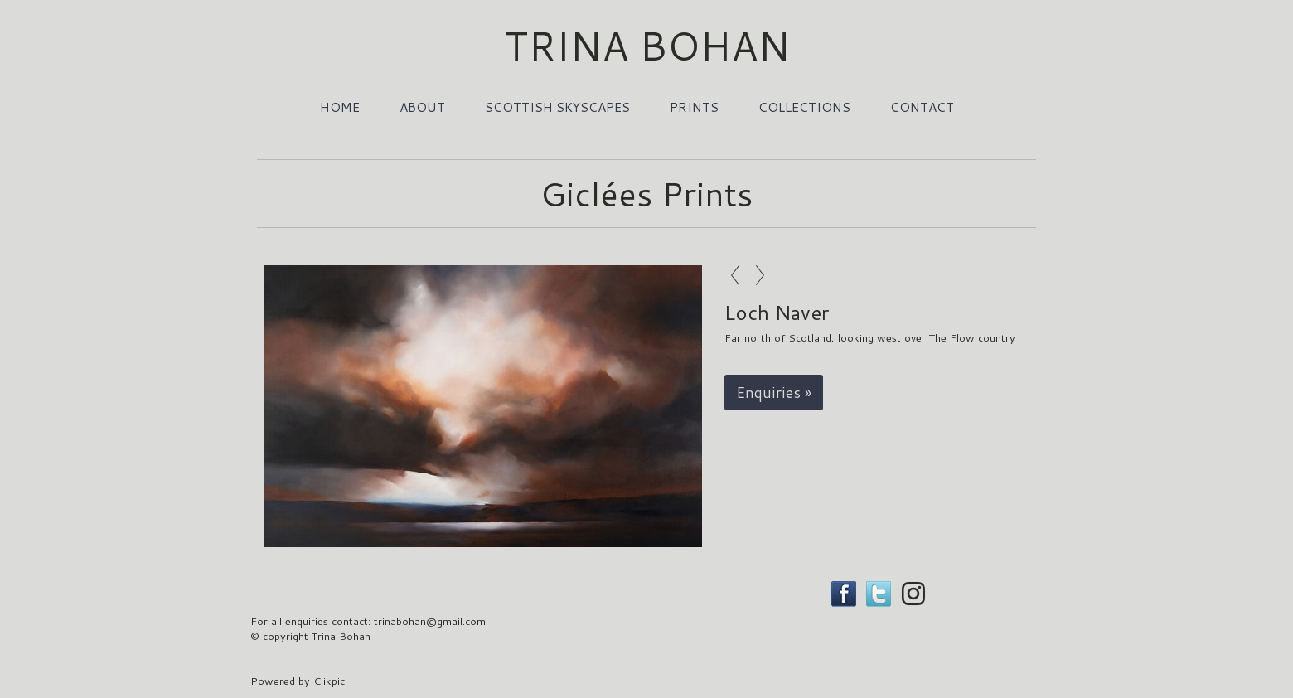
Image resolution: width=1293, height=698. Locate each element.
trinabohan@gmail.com (430, 620)
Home (340, 107)
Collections (804, 107)
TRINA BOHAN (647, 45)
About (422, 107)
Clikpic (329, 680)
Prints (694, 107)
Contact (922, 107)
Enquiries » (773, 392)
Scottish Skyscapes (557, 107)
